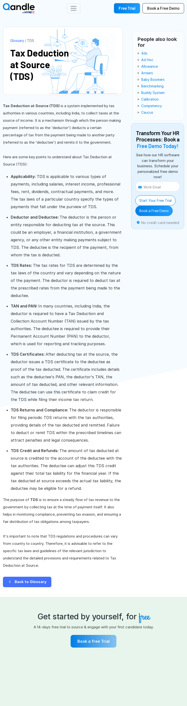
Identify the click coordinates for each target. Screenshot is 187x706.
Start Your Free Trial (155, 200)
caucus (147, 112)
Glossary (17, 40)
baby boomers (153, 79)
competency (151, 106)
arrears (147, 73)
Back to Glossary (27, 581)
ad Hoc (147, 60)
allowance (149, 66)
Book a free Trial (93, 641)
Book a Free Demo (154, 211)
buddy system (153, 93)
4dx (144, 53)
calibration (150, 99)
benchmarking (152, 86)
